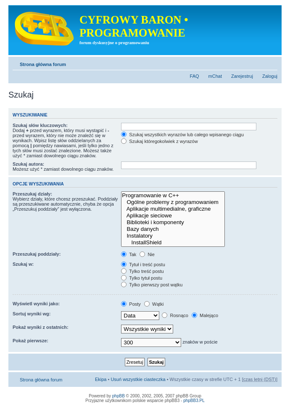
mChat (215, 76)
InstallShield (173, 242)
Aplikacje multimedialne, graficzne (173, 209)
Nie (147, 254)
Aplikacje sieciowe (173, 215)
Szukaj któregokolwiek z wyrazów (159, 141)
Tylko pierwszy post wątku (151, 284)
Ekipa (101, 379)
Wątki (154, 304)
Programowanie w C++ (173, 195)
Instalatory (173, 236)
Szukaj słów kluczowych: (40, 125)
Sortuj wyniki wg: (31, 313)
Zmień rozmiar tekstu (271, 62)
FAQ (194, 76)
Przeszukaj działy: (32, 193)
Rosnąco (175, 315)
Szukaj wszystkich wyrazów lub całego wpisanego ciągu (182, 134)
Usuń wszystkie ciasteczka (138, 379)
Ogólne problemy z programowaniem (173, 202)
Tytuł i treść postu (143, 264)
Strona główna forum (43, 64)
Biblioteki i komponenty (173, 222)
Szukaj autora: (28, 164)
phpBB (118, 396)
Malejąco (205, 315)
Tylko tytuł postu (141, 277)
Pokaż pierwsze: (30, 340)
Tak (128, 254)
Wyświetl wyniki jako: (36, 303)
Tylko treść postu (142, 271)
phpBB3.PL (194, 400)
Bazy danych (173, 229)
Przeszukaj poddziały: (37, 254)
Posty (131, 304)
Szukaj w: (23, 264)
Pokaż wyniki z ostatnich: (41, 327)
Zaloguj (269, 76)
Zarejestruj (242, 76)
